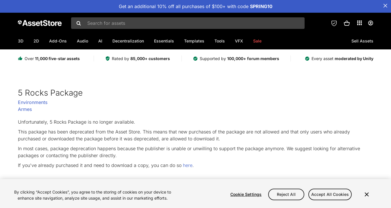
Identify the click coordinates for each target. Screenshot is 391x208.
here (187, 165)
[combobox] (188, 23)
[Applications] (359, 22)
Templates (194, 40)
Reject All (286, 194)
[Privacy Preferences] (334, 23)
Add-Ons (58, 40)
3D (20, 40)
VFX (239, 40)
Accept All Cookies (330, 194)
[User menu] (370, 23)
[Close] (366, 194)
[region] (195, 193)
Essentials (164, 40)
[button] (346, 23)
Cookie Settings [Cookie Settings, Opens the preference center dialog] (246, 194)
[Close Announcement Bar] (385, 6)
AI (100, 40)
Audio (82, 40)
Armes (25, 109)
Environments (32, 102)
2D (36, 40)
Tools (219, 40)
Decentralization (128, 40)
